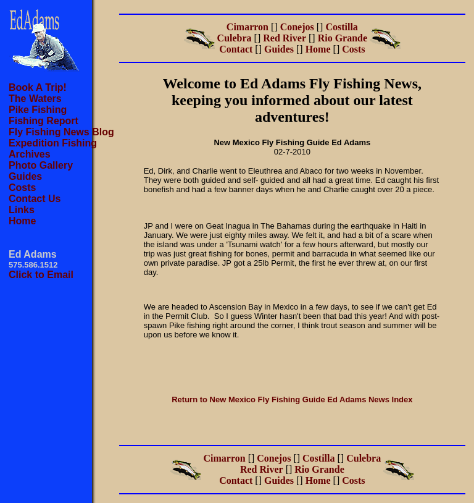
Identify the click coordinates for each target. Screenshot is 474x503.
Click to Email (41, 274)
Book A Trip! (38, 87)
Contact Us (34, 198)
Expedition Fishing (53, 143)
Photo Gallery (41, 165)
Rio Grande (342, 38)
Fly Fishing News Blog (61, 132)
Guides (25, 176)
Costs (22, 187)
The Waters (35, 98)
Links (22, 210)
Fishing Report (43, 121)
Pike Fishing (38, 109)
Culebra (234, 38)
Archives (30, 154)
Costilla (341, 27)
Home (22, 221)
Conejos (297, 27)
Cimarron (247, 27)
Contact (235, 49)
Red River (284, 38)
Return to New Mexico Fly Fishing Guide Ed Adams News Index (292, 399)
